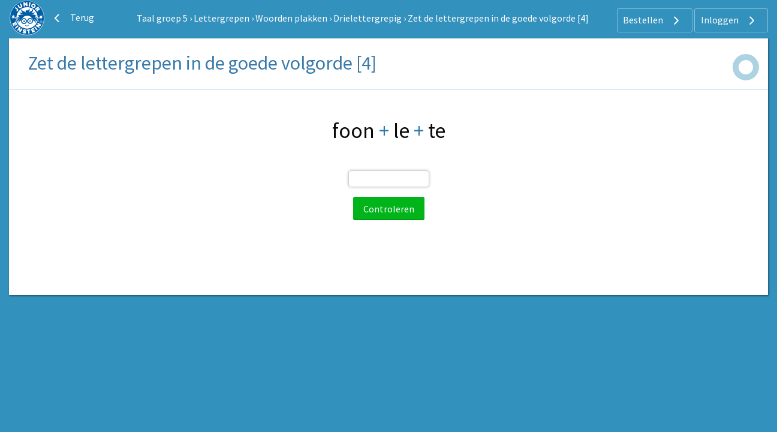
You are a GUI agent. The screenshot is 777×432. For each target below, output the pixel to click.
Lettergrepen (221, 18)
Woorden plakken (291, 18)
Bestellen (652, 20)
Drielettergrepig (367, 18)
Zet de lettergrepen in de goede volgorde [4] (498, 18)
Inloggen (729, 20)
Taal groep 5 (162, 18)
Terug (72, 18)
